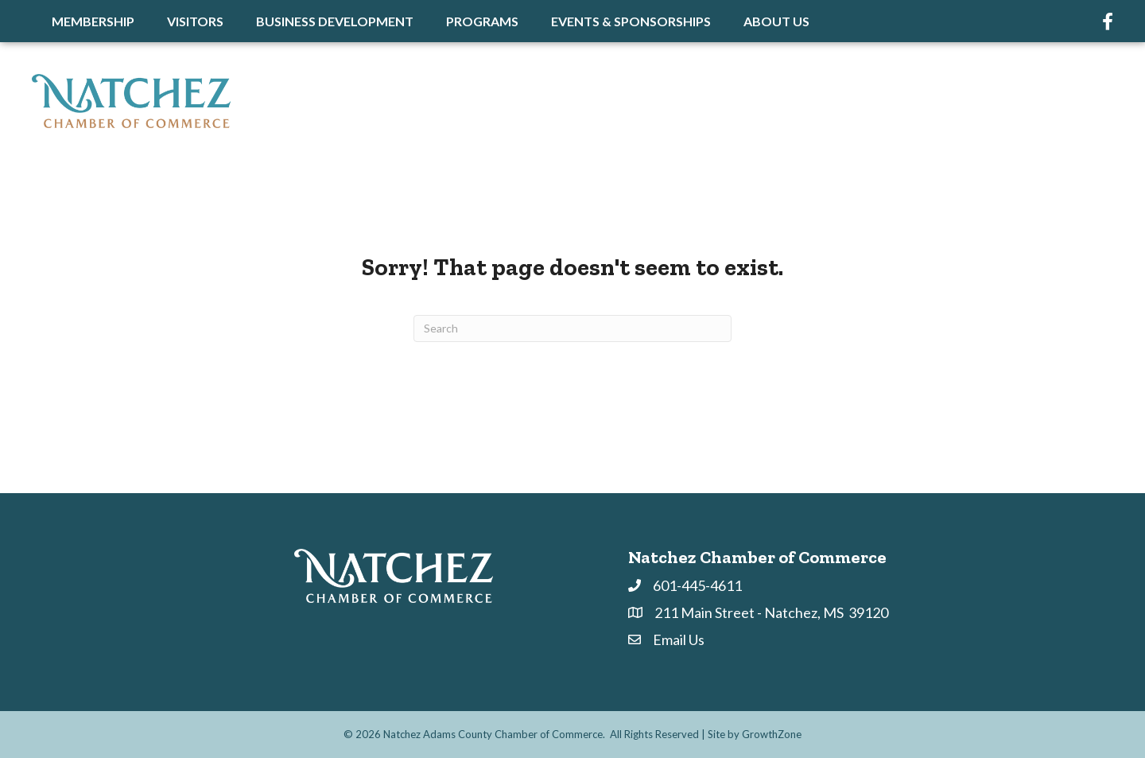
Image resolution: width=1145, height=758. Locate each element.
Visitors (195, 21)
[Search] (572, 328)
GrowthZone (772, 734)
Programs (482, 21)
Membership (93, 21)
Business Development (334, 21)
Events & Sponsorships (631, 21)
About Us (776, 21)
